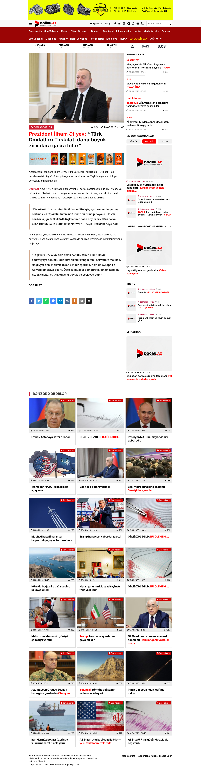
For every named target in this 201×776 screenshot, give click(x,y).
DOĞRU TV (155, 38)
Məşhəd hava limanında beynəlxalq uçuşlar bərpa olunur (52, 538)
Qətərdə (153, 292)
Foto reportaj (97, 38)
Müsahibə (50, 38)
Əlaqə (154, 755)
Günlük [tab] (133, 141)
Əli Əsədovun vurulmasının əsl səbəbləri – (145, 187)
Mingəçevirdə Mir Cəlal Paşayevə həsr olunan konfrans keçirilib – (148, 66)
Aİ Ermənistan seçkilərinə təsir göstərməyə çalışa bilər (147, 104)
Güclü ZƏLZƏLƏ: (100, 437)
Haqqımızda (143, 755)
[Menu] (32, 23)
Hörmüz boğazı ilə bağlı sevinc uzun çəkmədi (50, 588)
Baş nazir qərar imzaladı (95, 486)
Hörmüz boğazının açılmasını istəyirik (97, 691)
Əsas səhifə (35, 31)
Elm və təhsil (36, 38)
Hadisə (137, 31)
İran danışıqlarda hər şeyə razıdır (97, 638)
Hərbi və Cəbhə (78, 38)
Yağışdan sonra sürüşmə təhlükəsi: (149, 377)
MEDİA (123, 38)
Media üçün (165, 755)
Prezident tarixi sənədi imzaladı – (154, 306)
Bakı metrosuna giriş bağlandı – (147, 488)
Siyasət (82, 31)
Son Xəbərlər (51, 31)
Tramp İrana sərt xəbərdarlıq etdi (100, 536)
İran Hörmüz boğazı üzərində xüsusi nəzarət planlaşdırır (49, 741)
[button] (89, 301)
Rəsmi (64, 31)
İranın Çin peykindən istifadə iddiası (146, 691)
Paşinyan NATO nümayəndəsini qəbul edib (148, 438)
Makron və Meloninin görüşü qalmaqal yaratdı (49, 638)
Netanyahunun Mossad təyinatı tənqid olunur (100, 588)
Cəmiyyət (108, 31)
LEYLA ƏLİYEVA (138, 38)
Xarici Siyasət (133, 98)
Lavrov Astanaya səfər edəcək (51, 437)
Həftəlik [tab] (149, 141)
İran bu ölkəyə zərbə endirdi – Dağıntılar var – (154, 213)
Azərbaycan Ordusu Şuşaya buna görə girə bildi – (50, 691)
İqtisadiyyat (122, 31)
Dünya (94, 31)
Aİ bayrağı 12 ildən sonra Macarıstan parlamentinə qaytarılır (147, 123)
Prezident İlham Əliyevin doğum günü (154, 319)
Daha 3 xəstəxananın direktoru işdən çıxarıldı (154, 200)
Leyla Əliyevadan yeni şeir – (146, 272)
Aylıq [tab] (165, 141)
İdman (62, 38)
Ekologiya (111, 38)
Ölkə (73, 31)
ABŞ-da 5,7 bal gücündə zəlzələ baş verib (148, 741)
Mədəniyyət (150, 31)
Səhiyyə (166, 31)
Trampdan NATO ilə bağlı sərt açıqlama (49, 488)
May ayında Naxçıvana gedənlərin (146, 85)
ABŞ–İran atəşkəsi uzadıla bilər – (100, 741)
